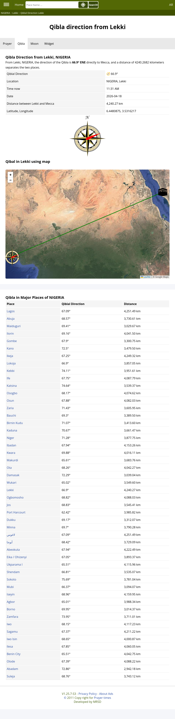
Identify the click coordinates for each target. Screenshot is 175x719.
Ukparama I (15, 565)
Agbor (11, 602)
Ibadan (11, 445)
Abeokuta (13, 550)
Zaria (10, 408)
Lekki (10, 490)
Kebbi (10, 371)
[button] (12, 256)
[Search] (51, 5)
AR (171, 5)
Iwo (9, 624)
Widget (49, 44)
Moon (34, 44)
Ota (9, 468)
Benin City (13, 654)
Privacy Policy (87, 694)
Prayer (7, 44)
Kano (10, 348)
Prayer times (102, 698)
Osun (10, 401)
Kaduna (12, 430)
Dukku (11, 520)
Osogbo (12, 393)
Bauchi (11, 415)
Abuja (11, 319)
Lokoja (11, 363)
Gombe (12, 341)
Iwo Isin (12, 639)
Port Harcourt (16, 512)
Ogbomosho (15, 497)
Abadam (12, 669)
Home (19, 5)
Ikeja (10, 356)
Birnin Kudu (15, 423)
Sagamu (12, 632)
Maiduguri (14, 326)
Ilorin (10, 334)
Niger (10, 438)
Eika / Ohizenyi (17, 557)
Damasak (13, 475)
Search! (93, 5)
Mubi (10, 587)
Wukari (11, 483)
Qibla (21, 44)
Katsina (12, 386)
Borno (11, 609)
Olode (11, 661)
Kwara (11, 453)
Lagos (11, 311)
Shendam (13, 572)
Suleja (11, 676)
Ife (8, 378)
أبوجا (9, 542)
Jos (9, 505)
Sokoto (11, 579)
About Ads (106, 694)
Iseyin (11, 594)
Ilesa (10, 646)
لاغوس (11, 535)
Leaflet (146, 276)
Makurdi (12, 460)
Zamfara (12, 617)
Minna (11, 527)
